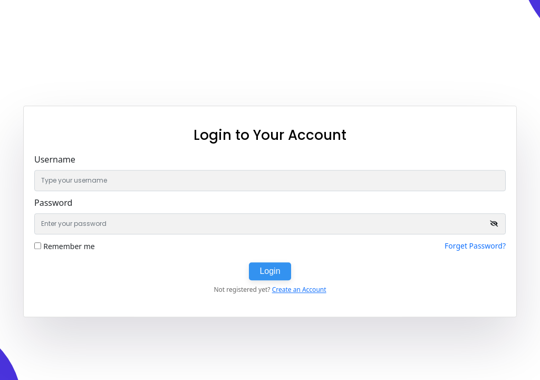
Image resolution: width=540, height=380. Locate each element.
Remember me (69, 246)
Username (54, 159)
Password (53, 202)
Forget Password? (475, 246)
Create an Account (299, 289)
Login (269, 271)
